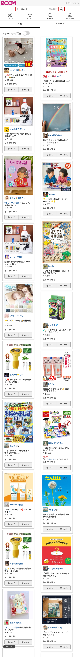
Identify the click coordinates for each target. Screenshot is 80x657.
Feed (10, 16)
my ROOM (70, 16)
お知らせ (50, 16)
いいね (26, 90)
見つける (30, 16)
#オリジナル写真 (11, 203)
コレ (12, 90)
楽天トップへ (72, 3)
